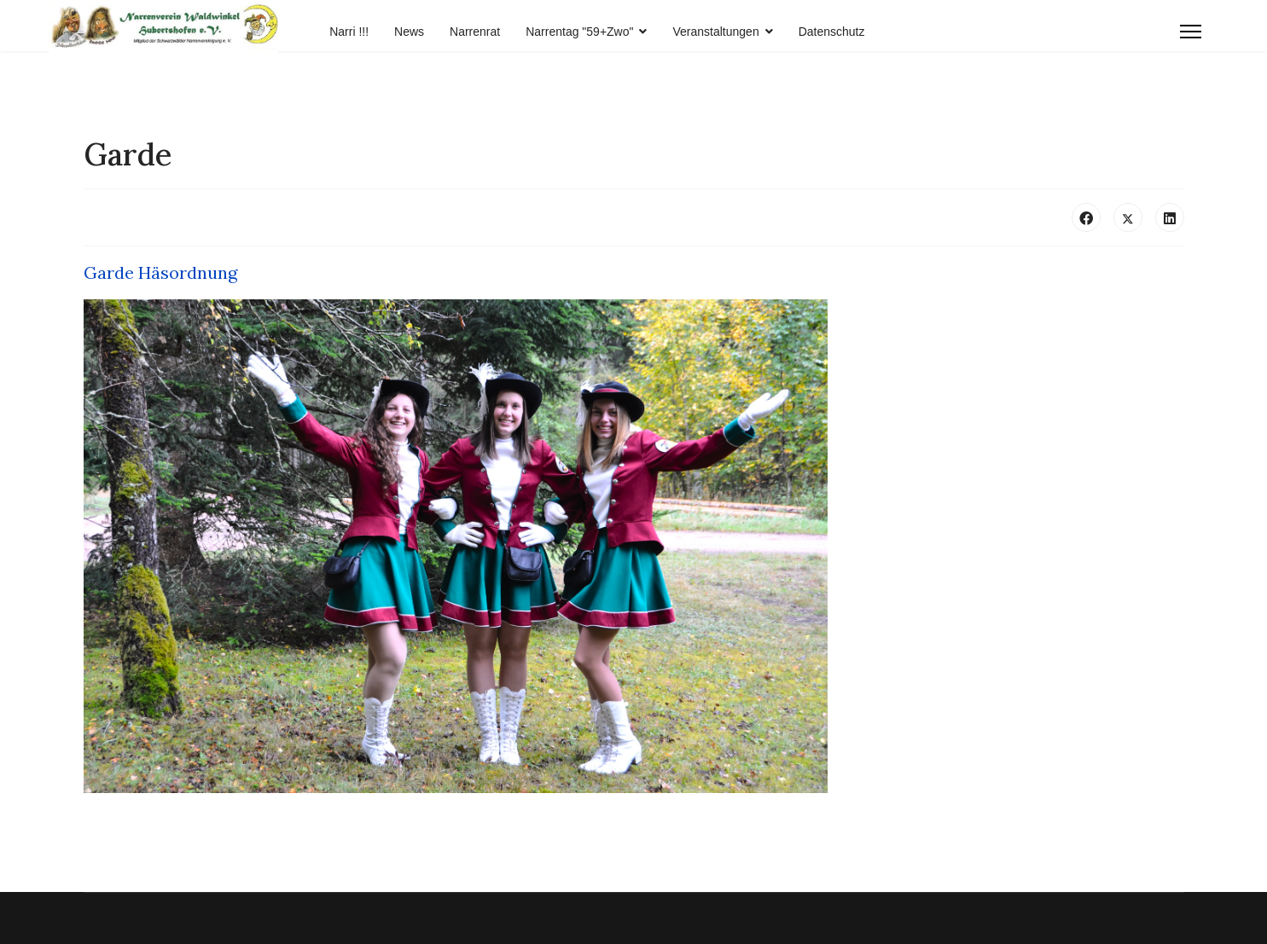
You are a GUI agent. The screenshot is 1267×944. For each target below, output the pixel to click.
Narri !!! (349, 31)
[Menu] (1190, 31)
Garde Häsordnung (160, 272)
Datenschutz (832, 31)
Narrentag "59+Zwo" (579, 31)
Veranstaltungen (715, 31)
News (409, 31)
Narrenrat (475, 31)
